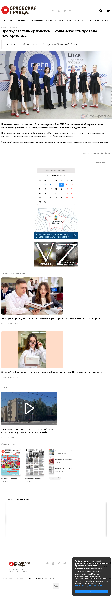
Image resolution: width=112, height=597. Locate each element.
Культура (87, 20)
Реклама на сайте (45, 578)
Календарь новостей (56, 171)
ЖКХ (97, 20)
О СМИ (29, 578)
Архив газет (8, 444)
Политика (22, 20)
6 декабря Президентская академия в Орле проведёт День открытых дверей (52, 372)
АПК (77, 20)
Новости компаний (13, 273)
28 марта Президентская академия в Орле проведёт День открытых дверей (51, 318)
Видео (105, 20)
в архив (55, 478)
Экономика (37, 20)
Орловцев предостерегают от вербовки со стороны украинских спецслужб (27, 431)
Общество (8, 20)
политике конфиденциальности (88, 585)
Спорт (69, 20)
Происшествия (54, 20)
